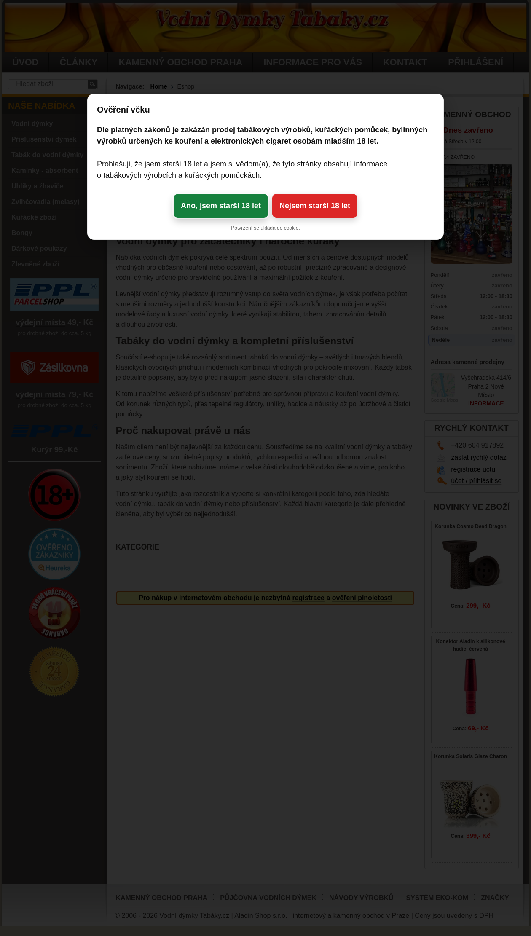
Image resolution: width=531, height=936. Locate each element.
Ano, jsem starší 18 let (221, 205)
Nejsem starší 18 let (314, 205)
